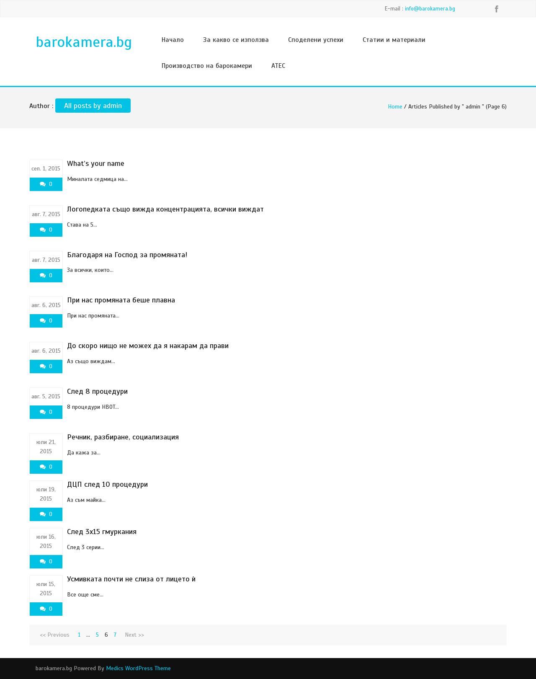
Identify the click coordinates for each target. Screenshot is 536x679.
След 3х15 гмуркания (102, 531)
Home (395, 106)
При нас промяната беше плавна (121, 300)
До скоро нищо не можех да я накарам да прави (148, 345)
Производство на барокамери (207, 66)
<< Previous (55, 634)
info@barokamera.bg (430, 8)
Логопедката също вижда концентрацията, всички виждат (165, 209)
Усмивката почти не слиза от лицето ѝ (131, 578)
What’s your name (95, 163)
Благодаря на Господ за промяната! (127, 254)
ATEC (278, 66)
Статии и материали (394, 40)
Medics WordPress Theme (138, 668)
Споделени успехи (315, 40)
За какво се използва (236, 40)
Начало (173, 40)
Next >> (134, 634)
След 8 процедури (97, 391)
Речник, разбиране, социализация (123, 436)
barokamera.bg (84, 42)
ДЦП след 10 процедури (107, 484)
